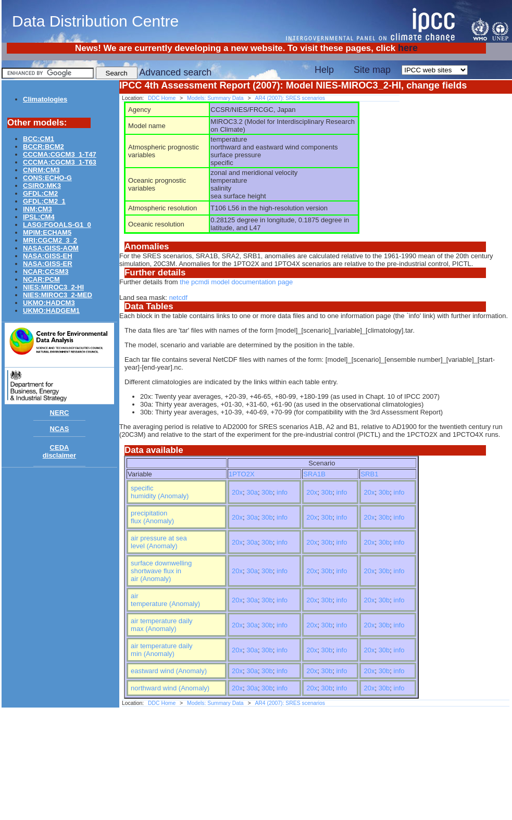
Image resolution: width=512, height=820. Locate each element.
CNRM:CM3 (41, 170)
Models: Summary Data (215, 98)
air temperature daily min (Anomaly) (162, 650)
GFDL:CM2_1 (44, 201)
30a (252, 492)
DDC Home (162, 98)
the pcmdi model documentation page (236, 282)
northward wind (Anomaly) (170, 688)
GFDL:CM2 (40, 193)
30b (267, 492)
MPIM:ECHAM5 (47, 232)
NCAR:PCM (41, 279)
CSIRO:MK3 (42, 186)
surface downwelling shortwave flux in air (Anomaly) (161, 571)
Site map (372, 70)
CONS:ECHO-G (47, 178)
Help (324, 70)
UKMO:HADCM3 (49, 303)
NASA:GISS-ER (47, 264)
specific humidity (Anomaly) (160, 492)
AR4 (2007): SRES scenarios (290, 98)
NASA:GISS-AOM (51, 248)
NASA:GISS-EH (47, 256)
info (282, 492)
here (408, 48)
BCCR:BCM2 (43, 146)
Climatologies (45, 99)
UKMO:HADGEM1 (51, 310)
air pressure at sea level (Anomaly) (159, 542)
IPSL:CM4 (39, 217)
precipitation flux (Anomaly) (152, 517)
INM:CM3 (37, 209)
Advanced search (175, 72)
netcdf (178, 297)
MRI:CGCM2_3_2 (50, 240)
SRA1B (314, 474)
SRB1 (369, 474)
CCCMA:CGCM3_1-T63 (59, 162)
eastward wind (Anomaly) (169, 671)
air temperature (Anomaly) (165, 600)
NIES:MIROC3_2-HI (53, 287)
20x (237, 492)
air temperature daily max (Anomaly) (162, 625)
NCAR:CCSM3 (45, 271)
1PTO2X (242, 474)
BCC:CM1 (38, 139)
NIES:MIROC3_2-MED (57, 295)
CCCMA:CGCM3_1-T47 (59, 154)
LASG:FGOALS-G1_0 (57, 225)
